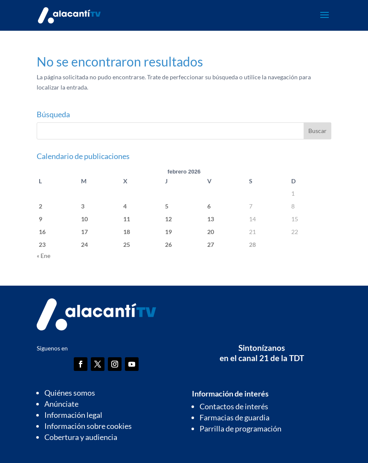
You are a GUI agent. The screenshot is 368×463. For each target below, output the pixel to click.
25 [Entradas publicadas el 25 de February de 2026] (126, 244)
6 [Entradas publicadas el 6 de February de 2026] (209, 206)
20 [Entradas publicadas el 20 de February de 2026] (210, 231)
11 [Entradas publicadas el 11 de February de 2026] (126, 219)
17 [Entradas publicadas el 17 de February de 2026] (84, 231)
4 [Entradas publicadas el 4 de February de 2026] (125, 206)
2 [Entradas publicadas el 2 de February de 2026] (40, 206)
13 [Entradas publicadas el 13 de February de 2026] (210, 219)
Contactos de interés (234, 406)
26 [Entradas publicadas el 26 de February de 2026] (168, 244)
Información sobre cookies (88, 426)
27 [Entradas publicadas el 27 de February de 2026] (210, 244)
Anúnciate (61, 403)
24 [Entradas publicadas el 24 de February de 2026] (84, 244)
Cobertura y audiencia (80, 437)
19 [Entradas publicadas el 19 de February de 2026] (168, 231)
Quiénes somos (69, 392)
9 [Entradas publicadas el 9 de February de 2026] (40, 219)
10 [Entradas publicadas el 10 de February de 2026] (84, 219)
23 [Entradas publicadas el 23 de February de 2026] (42, 244)
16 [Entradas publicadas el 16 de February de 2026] (42, 231)
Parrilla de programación (240, 428)
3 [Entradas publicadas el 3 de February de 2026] (82, 206)
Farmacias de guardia (234, 417)
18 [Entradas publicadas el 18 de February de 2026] (126, 231)
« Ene (43, 255)
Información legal (73, 415)
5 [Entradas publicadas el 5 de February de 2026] (166, 206)
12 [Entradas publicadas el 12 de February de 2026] (168, 219)
